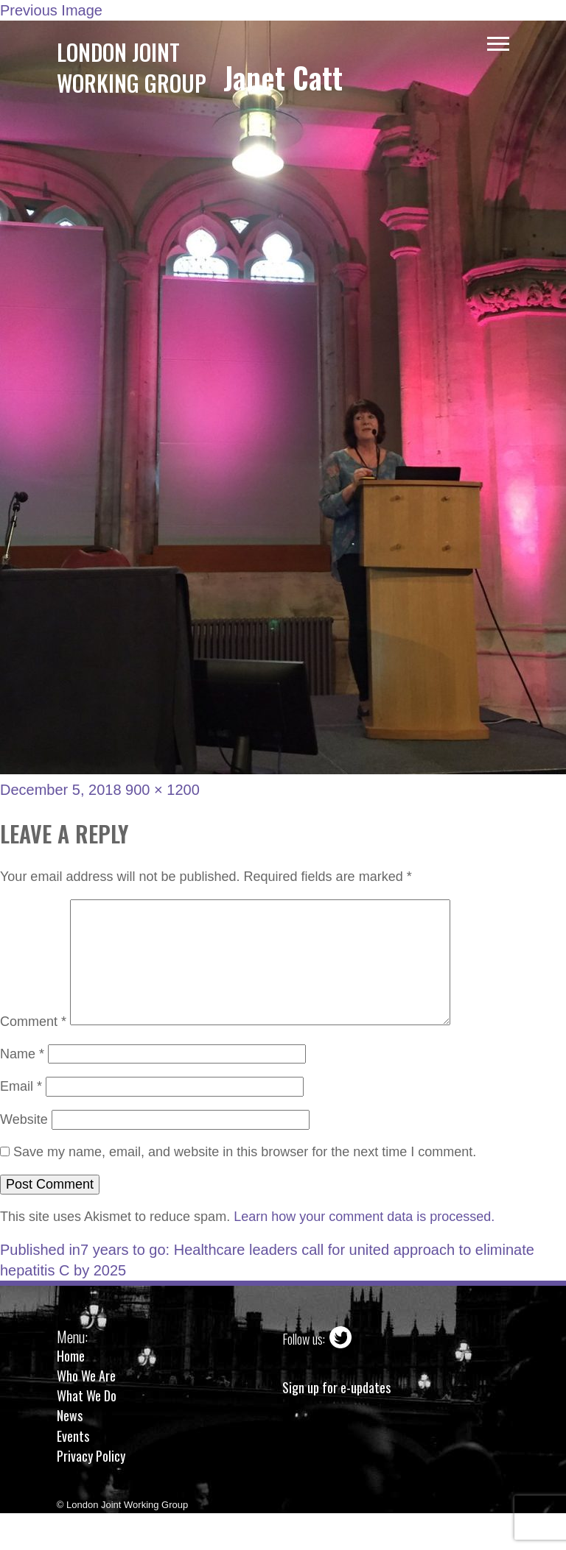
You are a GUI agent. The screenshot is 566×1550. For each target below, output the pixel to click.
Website (24, 1119)
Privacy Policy (91, 1455)
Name (22, 1054)
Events (73, 1435)
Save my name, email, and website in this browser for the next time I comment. (244, 1151)
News (70, 1415)
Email (21, 1086)
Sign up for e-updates (336, 1388)
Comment (33, 1020)
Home (71, 1355)
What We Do (86, 1395)
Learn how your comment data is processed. (364, 1216)
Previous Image (51, 10)
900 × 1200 (162, 790)
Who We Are (86, 1375)
